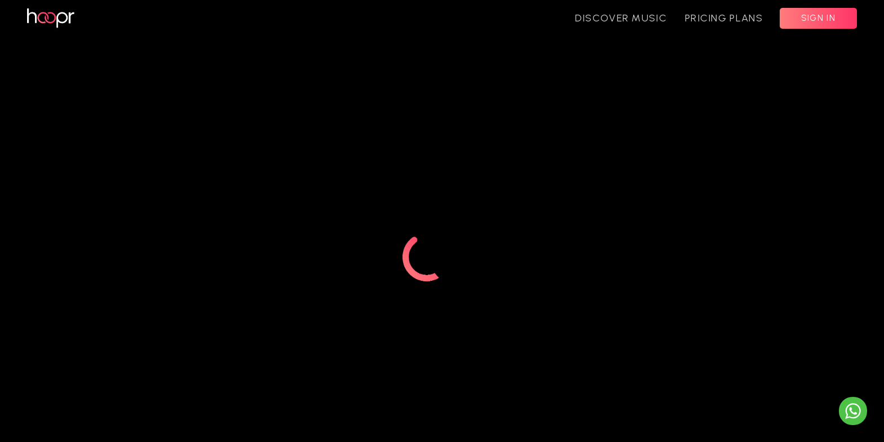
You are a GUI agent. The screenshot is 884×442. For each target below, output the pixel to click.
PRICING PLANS (724, 18)
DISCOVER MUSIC (621, 18)
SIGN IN (818, 18)
